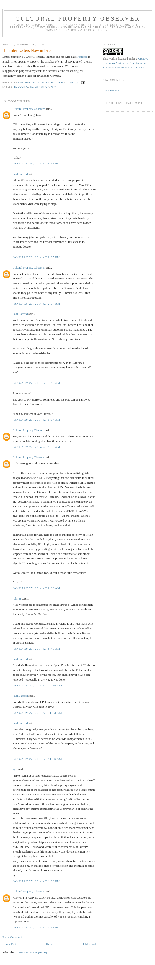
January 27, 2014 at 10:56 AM (37, 685)
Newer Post (9, 944)
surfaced (82, 56)
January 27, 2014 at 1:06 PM (36, 881)
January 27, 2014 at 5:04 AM (36, 419)
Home (49, 944)
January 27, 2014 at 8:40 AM (36, 648)
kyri (15, 769)
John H (17, 598)
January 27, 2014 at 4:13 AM (36, 383)
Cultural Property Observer (77, 18)
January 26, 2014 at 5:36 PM (36, 163)
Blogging (21, 87)
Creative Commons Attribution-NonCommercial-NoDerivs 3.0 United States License (126, 63)
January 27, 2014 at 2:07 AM (36, 303)
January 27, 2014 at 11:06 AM (37, 759)
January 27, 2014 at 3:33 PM (36, 927)
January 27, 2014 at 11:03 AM (37, 713)
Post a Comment (12, 937)
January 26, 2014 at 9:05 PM (36, 257)
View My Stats (111, 90)
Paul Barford (20, 174)
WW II (55, 87)
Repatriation (39, 87)
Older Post (89, 944)
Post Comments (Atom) (33, 952)
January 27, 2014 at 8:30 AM (36, 588)
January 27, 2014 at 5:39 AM (36, 447)
